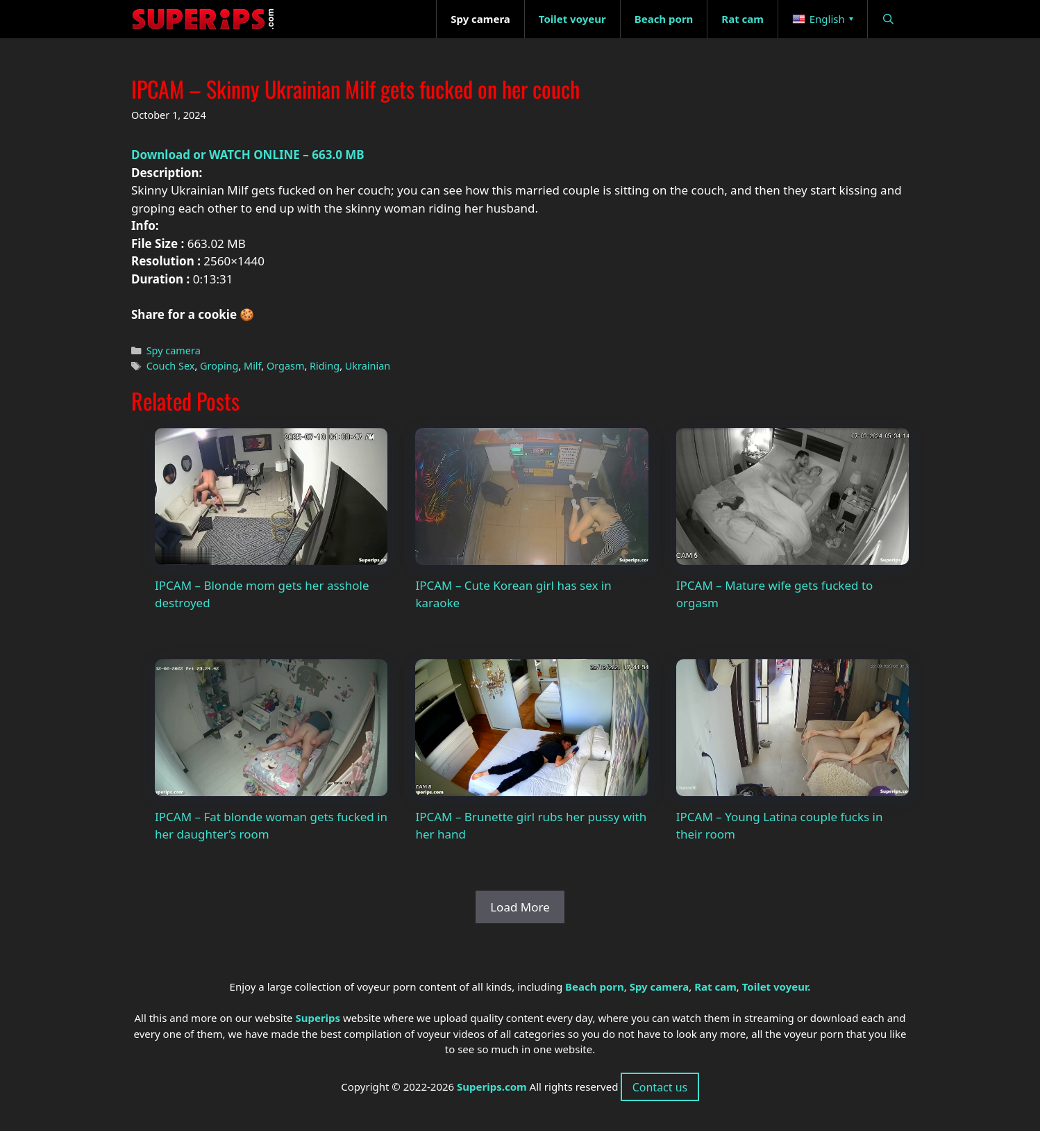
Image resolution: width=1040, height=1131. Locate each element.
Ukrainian (367, 365)
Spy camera (173, 350)
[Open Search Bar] (888, 19)
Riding (324, 365)
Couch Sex (170, 365)
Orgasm (286, 365)
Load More (520, 907)
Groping (219, 365)
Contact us (660, 1087)
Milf (252, 365)
